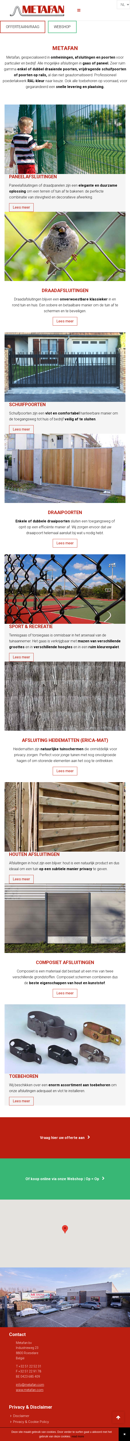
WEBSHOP (62, 27)
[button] (65, 1229)
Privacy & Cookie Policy (31, 1422)
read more (77, 1436)
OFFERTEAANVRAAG (22, 27)
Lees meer (21, 207)
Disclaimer (21, 1416)
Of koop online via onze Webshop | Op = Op (65, 1179)
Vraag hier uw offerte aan (65, 1137)
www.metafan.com (29, 1390)
